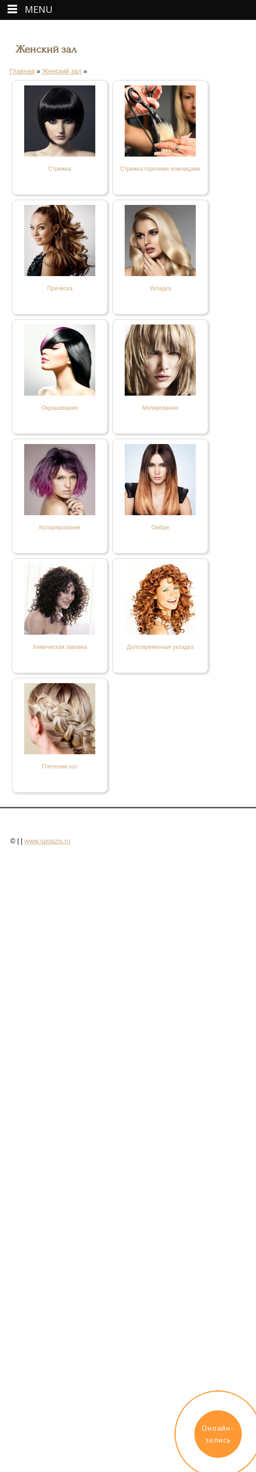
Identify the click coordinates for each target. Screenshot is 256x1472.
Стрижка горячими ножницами (160, 169)
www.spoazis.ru (47, 841)
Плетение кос (59, 766)
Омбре (160, 527)
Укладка (160, 288)
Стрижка (59, 169)
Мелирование (160, 408)
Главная (22, 71)
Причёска (59, 288)
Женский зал (62, 71)
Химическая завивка (60, 647)
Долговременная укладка (160, 647)
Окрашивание (59, 408)
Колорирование (60, 527)
